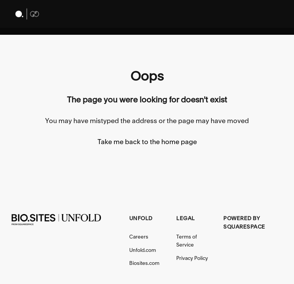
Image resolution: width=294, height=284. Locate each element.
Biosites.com (144, 263)
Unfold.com (142, 250)
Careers (138, 237)
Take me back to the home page (147, 142)
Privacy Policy (192, 258)
